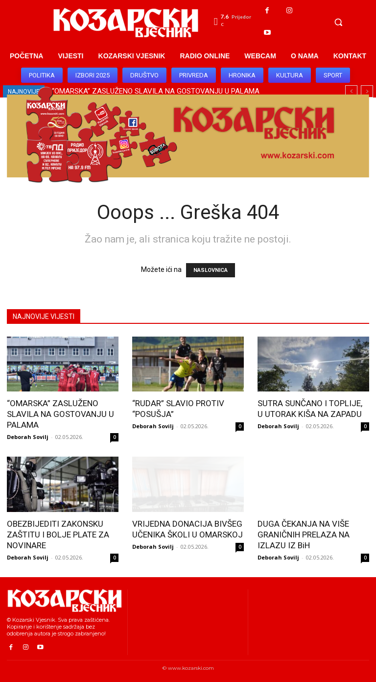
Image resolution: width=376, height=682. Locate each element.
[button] (338, 22)
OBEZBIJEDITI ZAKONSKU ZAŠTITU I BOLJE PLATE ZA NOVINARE (58, 534)
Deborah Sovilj (27, 436)
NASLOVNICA (210, 270)
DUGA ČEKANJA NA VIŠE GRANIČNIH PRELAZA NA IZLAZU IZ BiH (304, 534)
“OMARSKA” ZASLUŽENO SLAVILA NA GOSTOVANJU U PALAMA (60, 414)
